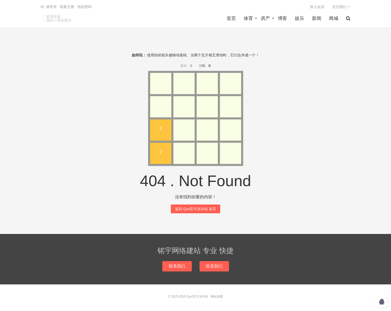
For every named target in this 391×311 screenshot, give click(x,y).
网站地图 (217, 296)
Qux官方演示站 (197, 296)
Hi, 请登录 (49, 7)
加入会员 (317, 7)
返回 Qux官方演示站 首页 (195, 209)
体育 (248, 18)
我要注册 (67, 7)
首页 (231, 18)
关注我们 (341, 7)
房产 (265, 18)
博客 (282, 18)
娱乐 (299, 18)
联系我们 (177, 266)
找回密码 (84, 7)
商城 (333, 18)
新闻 (316, 18)
